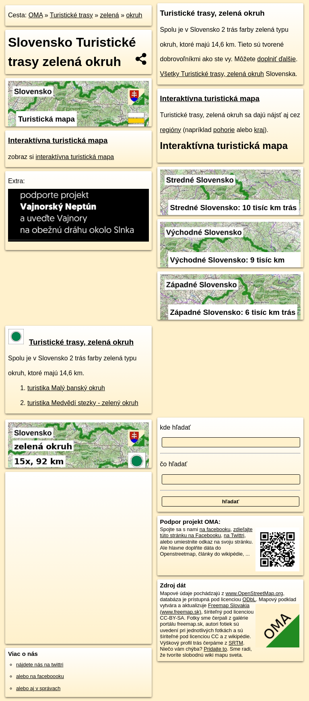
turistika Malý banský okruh (66, 388)
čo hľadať (173, 464)
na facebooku (215, 529)
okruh (134, 15)
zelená (109, 15)
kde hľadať (175, 427)
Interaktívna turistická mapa (57, 140)
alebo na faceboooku (40, 676)
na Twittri (234, 535)
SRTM (236, 643)
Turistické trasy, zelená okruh (71, 342)
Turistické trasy (71, 15)
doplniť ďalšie (276, 59)
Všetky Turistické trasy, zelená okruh (212, 73)
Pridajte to (215, 649)
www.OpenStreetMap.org (254, 593)
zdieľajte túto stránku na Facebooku (206, 532)
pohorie (224, 129)
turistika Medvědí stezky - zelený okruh (82, 402)
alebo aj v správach (38, 688)
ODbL (248, 599)
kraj (259, 129)
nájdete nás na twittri (39, 665)
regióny (170, 129)
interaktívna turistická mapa (74, 156)
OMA (36, 15)
